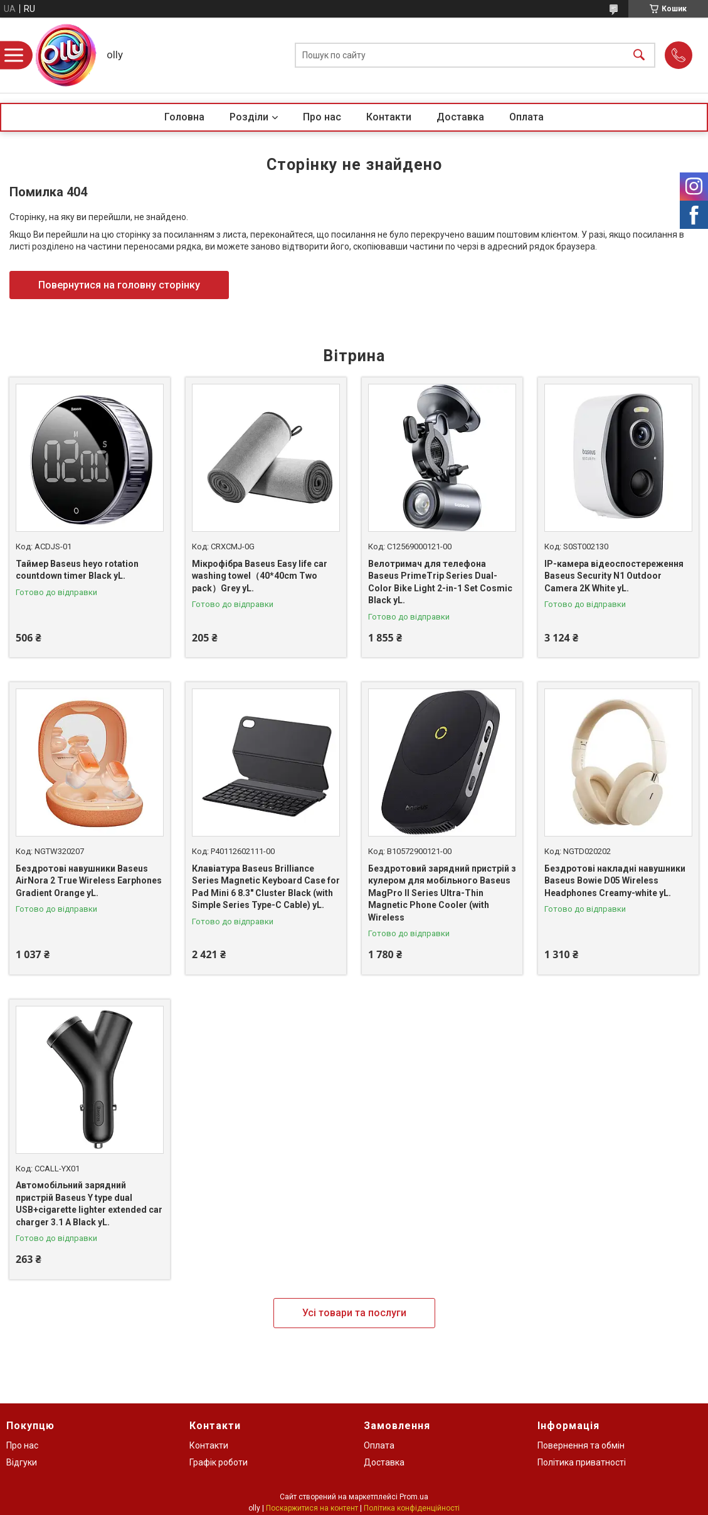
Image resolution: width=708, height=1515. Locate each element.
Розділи (249, 117)
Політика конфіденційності (412, 1508)
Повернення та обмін (581, 1445)
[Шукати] (639, 55)
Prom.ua (413, 1496)
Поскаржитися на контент (312, 1508)
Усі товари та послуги (354, 1313)
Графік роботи (218, 1462)
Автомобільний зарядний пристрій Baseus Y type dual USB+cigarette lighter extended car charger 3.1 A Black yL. (89, 1203)
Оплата (526, 117)
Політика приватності (581, 1462)
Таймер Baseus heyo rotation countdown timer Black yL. (77, 570)
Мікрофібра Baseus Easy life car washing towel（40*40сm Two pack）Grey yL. (259, 576)
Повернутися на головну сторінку (119, 285)
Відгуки (21, 1462)
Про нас (322, 117)
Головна (184, 117)
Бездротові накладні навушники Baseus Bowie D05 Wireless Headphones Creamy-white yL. (614, 880)
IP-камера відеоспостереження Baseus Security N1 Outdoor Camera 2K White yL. (614, 576)
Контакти (388, 117)
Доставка (460, 117)
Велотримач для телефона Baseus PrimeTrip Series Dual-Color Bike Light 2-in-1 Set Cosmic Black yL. (440, 582)
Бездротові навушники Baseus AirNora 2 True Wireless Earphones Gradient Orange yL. (89, 880)
